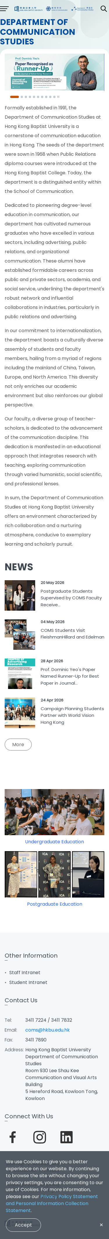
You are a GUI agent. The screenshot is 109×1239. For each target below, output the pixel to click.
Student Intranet (28, 982)
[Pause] (58, 97)
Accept (23, 1225)
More (18, 744)
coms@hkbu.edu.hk (47, 1030)
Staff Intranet (24, 972)
